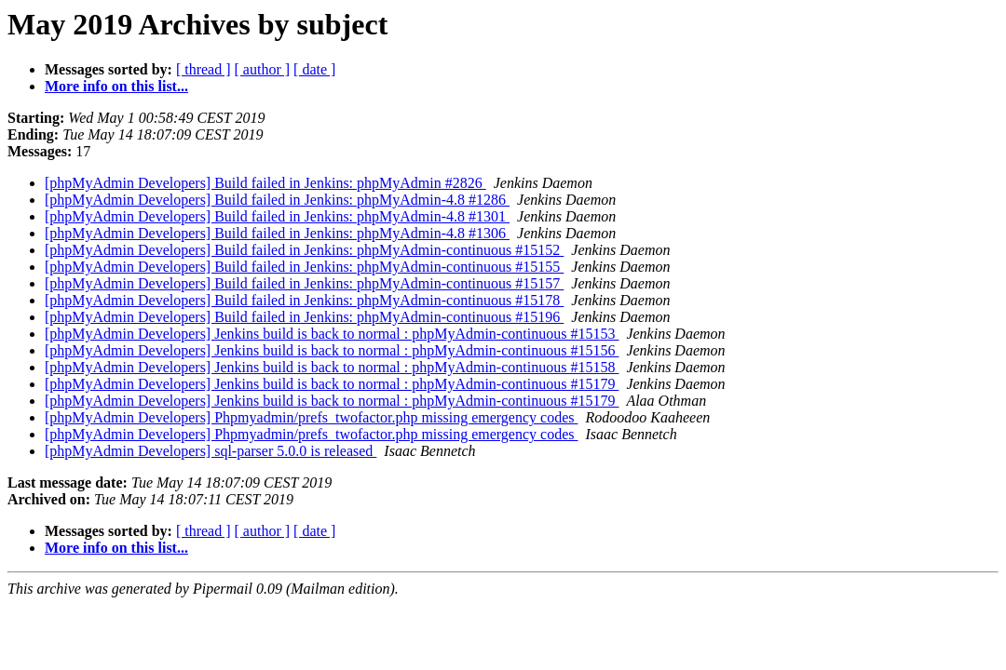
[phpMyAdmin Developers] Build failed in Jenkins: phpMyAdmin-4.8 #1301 (277, 216)
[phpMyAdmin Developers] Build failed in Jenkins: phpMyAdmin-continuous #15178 (304, 300)
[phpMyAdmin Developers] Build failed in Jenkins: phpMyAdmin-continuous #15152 (304, 250)
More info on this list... (116, 86)
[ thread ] (203, 69)
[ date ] (314, 69)
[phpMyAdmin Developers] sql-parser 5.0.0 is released (210, 451)
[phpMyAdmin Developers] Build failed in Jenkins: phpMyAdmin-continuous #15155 (304, 267)
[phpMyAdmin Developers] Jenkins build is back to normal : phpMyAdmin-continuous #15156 (332, 350)
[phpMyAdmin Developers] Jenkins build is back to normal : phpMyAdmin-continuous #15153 (332, 334)
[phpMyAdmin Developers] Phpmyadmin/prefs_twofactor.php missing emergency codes (311, 417)
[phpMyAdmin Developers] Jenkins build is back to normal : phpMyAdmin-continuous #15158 (332, 367)
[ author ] (263, 69)
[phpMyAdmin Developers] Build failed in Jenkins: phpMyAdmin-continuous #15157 (304, 283)
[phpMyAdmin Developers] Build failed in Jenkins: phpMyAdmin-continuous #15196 (304, 317)
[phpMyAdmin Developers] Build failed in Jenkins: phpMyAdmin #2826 (265, 183)
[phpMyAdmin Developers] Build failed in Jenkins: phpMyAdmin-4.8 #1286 (277, 200)
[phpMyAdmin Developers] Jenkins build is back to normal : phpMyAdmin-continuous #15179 (332, 384)
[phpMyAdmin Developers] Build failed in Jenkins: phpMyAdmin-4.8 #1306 (277, 233)
